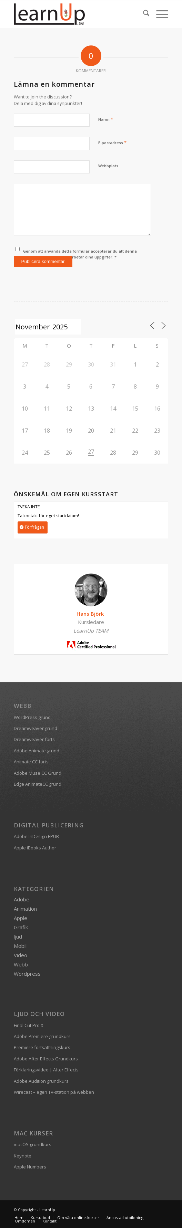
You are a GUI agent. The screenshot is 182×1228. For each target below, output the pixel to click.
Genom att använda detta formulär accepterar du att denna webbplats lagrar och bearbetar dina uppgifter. (80, 254)
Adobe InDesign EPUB (36, 836)
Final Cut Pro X (28, 1025)
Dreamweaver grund (35, 728)
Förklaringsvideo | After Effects (46, 1070)
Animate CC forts (31, 762)
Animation (25, 908)
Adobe (21, 899)
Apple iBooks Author (35, 848)
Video (20, 955)
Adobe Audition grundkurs (41, 1081)
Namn (105, 119)
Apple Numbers (30, 1167)
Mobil (20, 945)
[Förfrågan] (33, 527)
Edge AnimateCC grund (37, 784)
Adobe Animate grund (36, 751)
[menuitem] (143, 14)
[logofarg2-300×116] (76, 14)
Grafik (21, 927)
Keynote (22, 1156)
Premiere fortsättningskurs (42, 1047)
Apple (20, 917)
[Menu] (158, 14)
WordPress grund (32, 717)
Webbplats (108, 165)
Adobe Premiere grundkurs (42, 1036)
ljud (18, 936)
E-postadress (112, 142)
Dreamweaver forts (34, 739)
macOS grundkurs (32, 1144)
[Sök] (143, 14)
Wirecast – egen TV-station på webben (54, 1092)
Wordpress (27, 973)
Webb (21, 964)
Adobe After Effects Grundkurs (46, 1059)
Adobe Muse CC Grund (37, 773)
